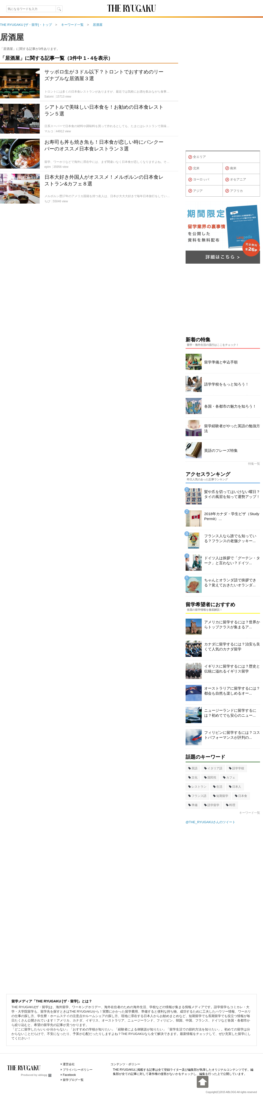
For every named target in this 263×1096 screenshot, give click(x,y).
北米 (193, 168)
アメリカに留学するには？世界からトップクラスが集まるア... (232, 624)
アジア (195, 191)
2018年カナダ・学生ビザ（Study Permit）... (231, 516)
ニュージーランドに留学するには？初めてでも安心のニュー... (230, 712)
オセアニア (235, 179)
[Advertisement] (89, 264)
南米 (230, 168)
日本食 (241, 796)
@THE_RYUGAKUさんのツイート (210, 822)
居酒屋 (12, 37)
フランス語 (197, 796)
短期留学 (220, 796)
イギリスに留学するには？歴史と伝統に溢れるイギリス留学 (232, 668)
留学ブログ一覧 (73, 1080)
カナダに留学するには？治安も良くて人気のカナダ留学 (232, 646)
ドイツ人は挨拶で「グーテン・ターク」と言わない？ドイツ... (232, 560)
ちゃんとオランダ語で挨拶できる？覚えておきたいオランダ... (230, 582)
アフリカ (234, 191)
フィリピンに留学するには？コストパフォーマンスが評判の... (232, 735)
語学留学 (211, 805)
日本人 (235, 786)
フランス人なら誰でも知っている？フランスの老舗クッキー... (230, 538)
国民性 (210, 777)
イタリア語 (213, 768)
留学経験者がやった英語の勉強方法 (232, 428)
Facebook (69, 1075)
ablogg (44, 1074)
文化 (192, 777)
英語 (192, 768)
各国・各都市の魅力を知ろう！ (230, 406)
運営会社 (69, 1064)
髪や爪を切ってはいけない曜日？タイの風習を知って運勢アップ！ (232, 494)
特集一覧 (254, 463)
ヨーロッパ (198, 179)
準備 (192, 805)
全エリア (197, 157)
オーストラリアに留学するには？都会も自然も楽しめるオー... (232, 690)
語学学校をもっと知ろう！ (226, 384)
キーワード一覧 (249, 812)
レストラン (197, 786)
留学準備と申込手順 (221, 362)
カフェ (229, 777)
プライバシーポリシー (78, 1069)
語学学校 (236, 768)
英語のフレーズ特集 (221, 450)
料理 (230, 805)
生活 (217, 786)
